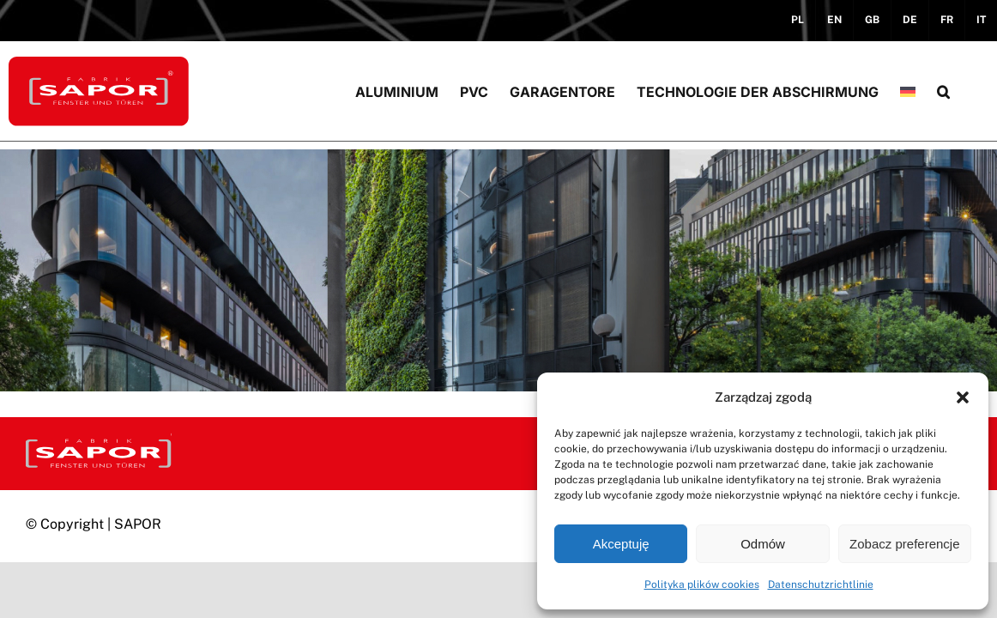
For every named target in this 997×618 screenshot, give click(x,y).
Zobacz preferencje (904, 543)
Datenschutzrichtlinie (820, 585)
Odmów (762, 543)
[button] (962, 397)
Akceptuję (621, 543)
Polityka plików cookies (701, 585)
